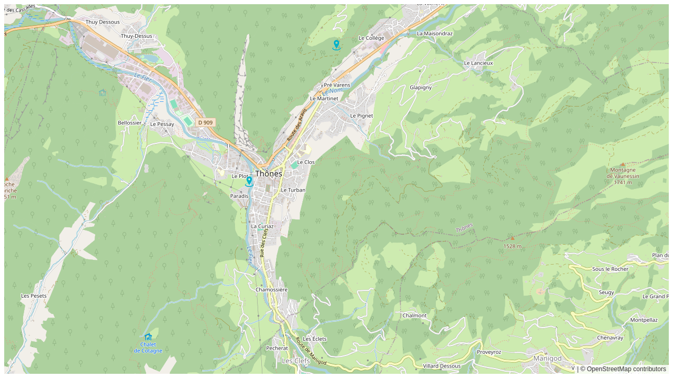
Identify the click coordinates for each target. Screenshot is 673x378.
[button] (249, 181)
